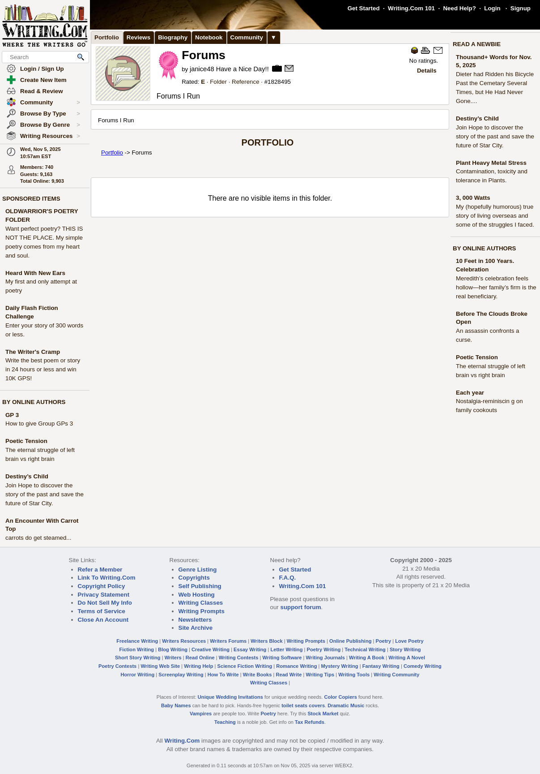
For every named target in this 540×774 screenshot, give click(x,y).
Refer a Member (100, 569)
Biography (172, 37)
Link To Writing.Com (107, 577)
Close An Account (103, 619)
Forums (203, 55)
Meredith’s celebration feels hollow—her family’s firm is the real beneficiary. (496, 287)
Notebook (208, 37)
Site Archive (196, 627)
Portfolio (106, 37)
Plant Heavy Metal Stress (491, 162)
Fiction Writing (136, 649)
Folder (218, 81)
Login (492, 8)
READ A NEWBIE (477, 44)
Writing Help (198, 666)
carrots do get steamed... (38, 537)
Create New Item (43, 80)
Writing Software (282, 657)
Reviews (138, 37)
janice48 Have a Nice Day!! (229, 69)
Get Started (364, 8)
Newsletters (195, 619)
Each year (470, 392)
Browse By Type (50, 113)
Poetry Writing (324, 649)
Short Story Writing (138, 657)
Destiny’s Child (26, 476)
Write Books (257, 674)
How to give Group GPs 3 (39, 423)
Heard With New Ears (35, 273)
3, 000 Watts (473, 197)
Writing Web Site (160, 666)
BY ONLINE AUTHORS (33, 402)
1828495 (279, 81)
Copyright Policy (101, 586)
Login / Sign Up (42, 68)
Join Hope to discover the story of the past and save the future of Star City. (44, 494)
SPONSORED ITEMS (31, 198)
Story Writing (405, 649)
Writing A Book (366, 657)
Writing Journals (325, 657)
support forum (300, 607)
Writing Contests (239, 657)
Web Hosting (197, 594)
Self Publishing (200, 586)
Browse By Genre (50, 124)
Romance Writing (296, 666)
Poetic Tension (26, 441)
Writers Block (266, 641)
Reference (245, 81)
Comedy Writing (423, 666)
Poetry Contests (117, 666)
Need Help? (459, 8)
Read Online (200, 657)
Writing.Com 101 (411, 8)
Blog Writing (172, 649)
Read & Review (41, 91)
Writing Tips (320, 674)
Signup (520, 8)
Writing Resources (50, 136)
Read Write (289, 674)
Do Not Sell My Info (105, 602)
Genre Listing (198, 569)
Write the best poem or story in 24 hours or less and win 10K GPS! (42, 369)
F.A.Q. (287, 577)
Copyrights (194, 577)
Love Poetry (409, 641)
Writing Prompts (202, 611)
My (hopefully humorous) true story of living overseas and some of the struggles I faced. (495, 215)
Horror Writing (138, 674)
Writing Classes (201, 602)
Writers (173, 657)
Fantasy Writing (381, 666)
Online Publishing (350, 641)
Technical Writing (365, 649)
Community (50, 102)
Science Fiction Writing (244, 666)
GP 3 (12, 415)
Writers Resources (184, 641)
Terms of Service (101, 611)
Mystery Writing (339, 666)
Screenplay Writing (180, 674)
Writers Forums (228, 641)
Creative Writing (210, 649)
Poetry (383, 641)
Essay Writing (250, 649)
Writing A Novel (406, 657)
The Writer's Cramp (32, 351)
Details (427, 70)
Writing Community (396, 674)
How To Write (223, 674)
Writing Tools (354, 674)
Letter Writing (286, 649)
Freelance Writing (137, 641)
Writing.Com (182, 740)
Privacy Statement (104, 594)
